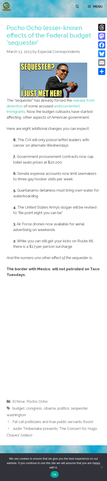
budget (19, 408)
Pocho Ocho (37, 401)
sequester (79, 408)
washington (16, 415)
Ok (54, 474)
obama (50, 408)
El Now (19, 401)
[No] (101, 467)
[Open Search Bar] (77, 6)
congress (34, 408)
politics (63, 408)
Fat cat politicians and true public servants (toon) (53, 421)
